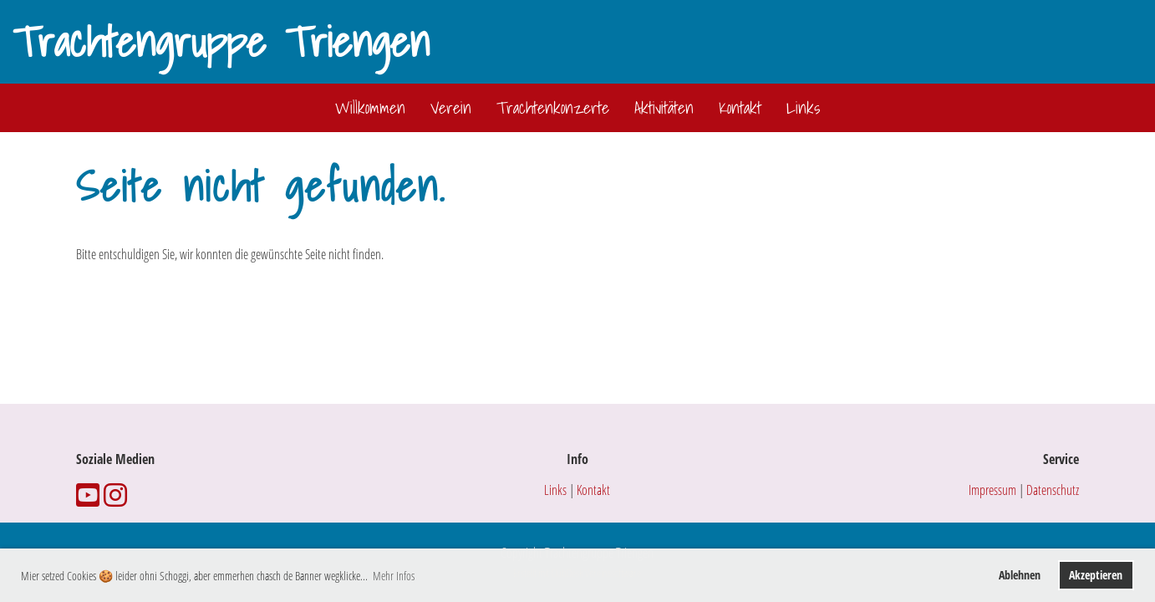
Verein (450, 107)
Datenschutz (1052, 490)
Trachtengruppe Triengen (221, 42)
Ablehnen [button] (1020, 575)
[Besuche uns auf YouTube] (87, 495)
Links (803, 107)
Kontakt (740, 107)
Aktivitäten (664, 107)
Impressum (992, 490)
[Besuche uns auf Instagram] (115, 495)
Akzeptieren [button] (1095, 575)
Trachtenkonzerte (552, 107)
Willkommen (370, 107)
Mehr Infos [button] (394, 576)
